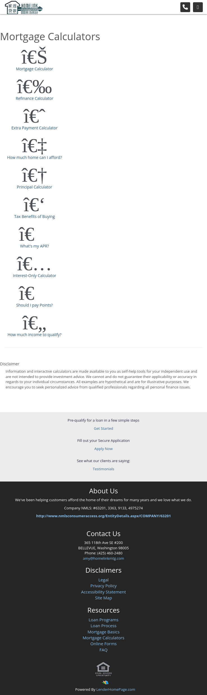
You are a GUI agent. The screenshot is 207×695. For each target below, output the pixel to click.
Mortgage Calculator (34, 58)
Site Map (103, 597)
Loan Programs (103, 619)
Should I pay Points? (34, 295)
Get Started (103, 428)
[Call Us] (185, 7)
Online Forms (103, 643)
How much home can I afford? (34, 147)
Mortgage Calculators (104, 637)
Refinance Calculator (34, 88)
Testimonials (103, 468)
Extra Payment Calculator (34, 118)
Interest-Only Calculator (34, 265)
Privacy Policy (103, 585)
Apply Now (104, 448)
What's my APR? (34, 236)
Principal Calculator (34, 177)
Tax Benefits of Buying (34, 206)
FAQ (104, 650)
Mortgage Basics (103, 632)
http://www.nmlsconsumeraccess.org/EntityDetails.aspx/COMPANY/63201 (103, 515)
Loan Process (103, 625)
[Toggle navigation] (198, 7)
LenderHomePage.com (115, 689)
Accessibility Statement (103, 592)
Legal (103, 579)
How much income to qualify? (34, 324)
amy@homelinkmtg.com (103, 558)
